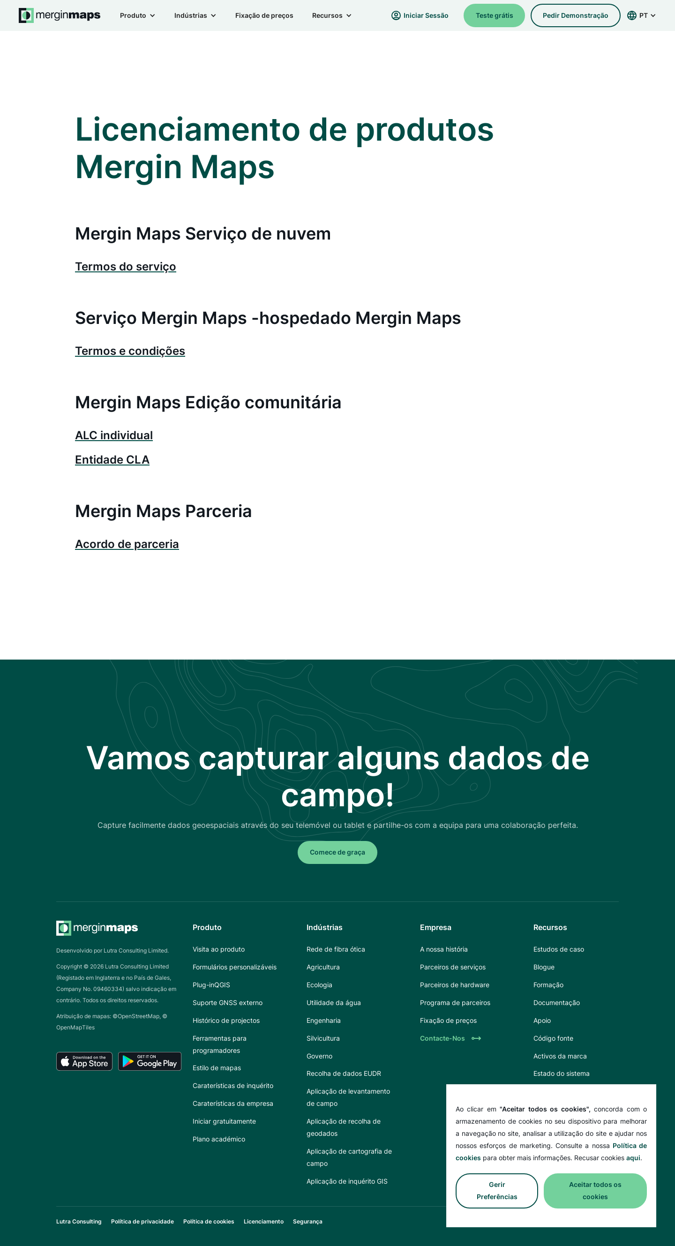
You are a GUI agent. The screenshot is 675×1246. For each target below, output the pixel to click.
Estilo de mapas (217, 1068)
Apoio (542, 1020)
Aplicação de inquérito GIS (347, 1181)
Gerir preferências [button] (497, 1190)
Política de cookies (208, 1221)
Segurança (307, 1221)
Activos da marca (560, 1056)
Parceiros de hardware (454, 985)
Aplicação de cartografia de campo (349, 1157)
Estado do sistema (561, 1073)
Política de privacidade (142, 1221)
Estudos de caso (558, 949)
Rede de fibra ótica (336, 949)
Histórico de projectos (226, 1020)
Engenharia (324, 1020)
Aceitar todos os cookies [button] (595, 1190)
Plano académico (219, 1139)
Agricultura (323, 967)
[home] (60, 15)
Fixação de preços (264, 15)
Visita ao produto (219, 949)
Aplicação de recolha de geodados (344, 1127)
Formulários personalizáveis (235, 967)
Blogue (544, 967)
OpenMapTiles (75, 1027)
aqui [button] (633, 1158)
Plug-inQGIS (211, 985)
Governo (319, 1056)
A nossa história (444, 949)
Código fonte (553, 1038)
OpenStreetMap (138, 1016)
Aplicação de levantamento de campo (348, 1097)
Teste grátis (494, 15)
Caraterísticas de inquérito (233, 1085)
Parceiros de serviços (453, 967)
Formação (548, 985)
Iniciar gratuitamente (224, 1121)
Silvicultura (323, 1038)
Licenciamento (264, 1221)
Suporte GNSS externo (227, 1002)
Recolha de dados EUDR (344, 1073)
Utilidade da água (334, 1002)
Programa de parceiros (455, 1002)
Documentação (556, 1002)
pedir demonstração (575, 15)
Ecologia (319, 985)
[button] (138, 15)
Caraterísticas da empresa (233, 1103)
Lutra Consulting (79, 1221)
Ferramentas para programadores (220, 1044)
